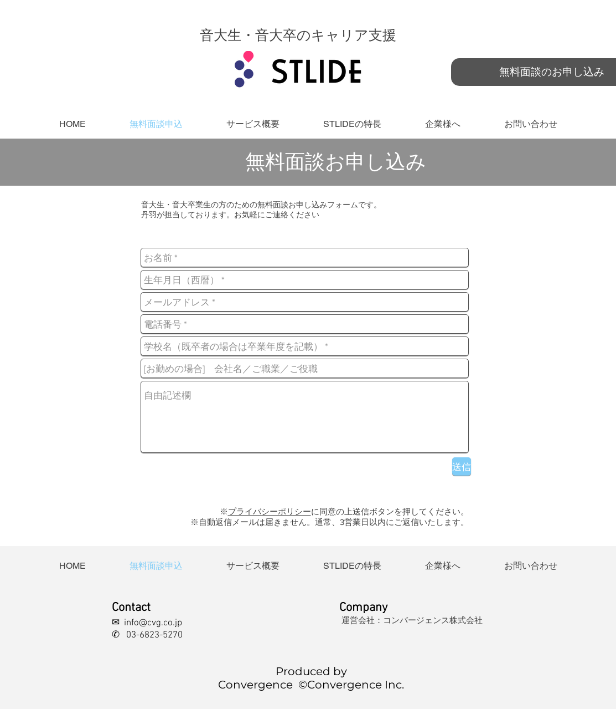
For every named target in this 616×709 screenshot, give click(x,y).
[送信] (461, 466)
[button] (352, 124)
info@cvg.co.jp (153, 623)
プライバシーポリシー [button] (269, 511)
